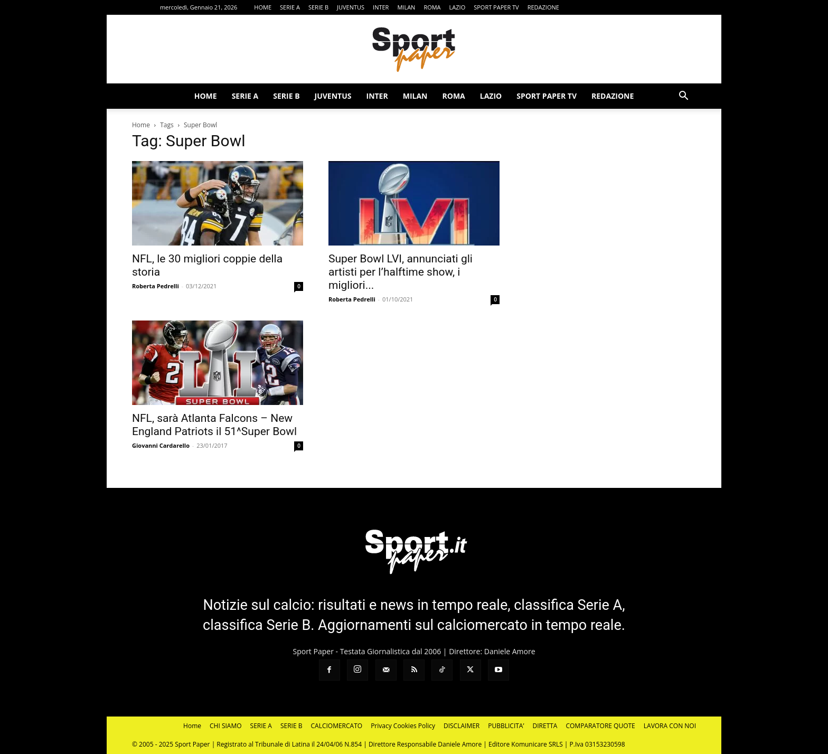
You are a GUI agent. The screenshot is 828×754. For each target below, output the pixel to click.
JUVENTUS (350, 7)
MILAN (406, 7)
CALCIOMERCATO (337, 725)
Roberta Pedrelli (155, 286)
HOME (262, 7)
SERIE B (318, 7)
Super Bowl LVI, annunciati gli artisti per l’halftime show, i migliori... (400, 271)
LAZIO (457, 7)
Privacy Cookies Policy (403, 725)
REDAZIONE (543, 7)
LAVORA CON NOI (670, 725)
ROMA (432, 7)
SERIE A (290, 7)
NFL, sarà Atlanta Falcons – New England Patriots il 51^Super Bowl (214, 425)
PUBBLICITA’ (506, 725)
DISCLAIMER (461, 725)
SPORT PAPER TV (496, 7)
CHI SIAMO (226, 725)
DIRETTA (545, 725)
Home (141, 124)
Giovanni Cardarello (161, 445)
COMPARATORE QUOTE (600, 725)
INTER (381, 7)
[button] (683, 97)
